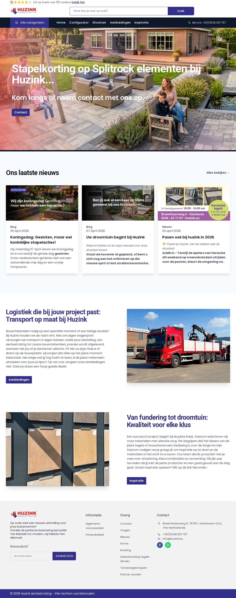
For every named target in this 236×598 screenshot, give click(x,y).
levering (125, 550)
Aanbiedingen (120, 22)
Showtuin (99, 22)
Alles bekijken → (218, 173)
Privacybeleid (95, 535)
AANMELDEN (64, 556)
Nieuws (167, 227)
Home (61, 22)
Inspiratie (141, 22)
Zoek (180, 11)
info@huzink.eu (170, 539)
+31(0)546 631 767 (173, 534)
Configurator (79, 22)
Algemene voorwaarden (95, 526)
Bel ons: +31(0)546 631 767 (207, 22)
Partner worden (130, 574)
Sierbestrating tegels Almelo (134, 559)
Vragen (125, 530)
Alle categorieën (32, 22)
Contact (20, 112)
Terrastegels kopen (133, 568)
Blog (13, 227)
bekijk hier (78, 2)
